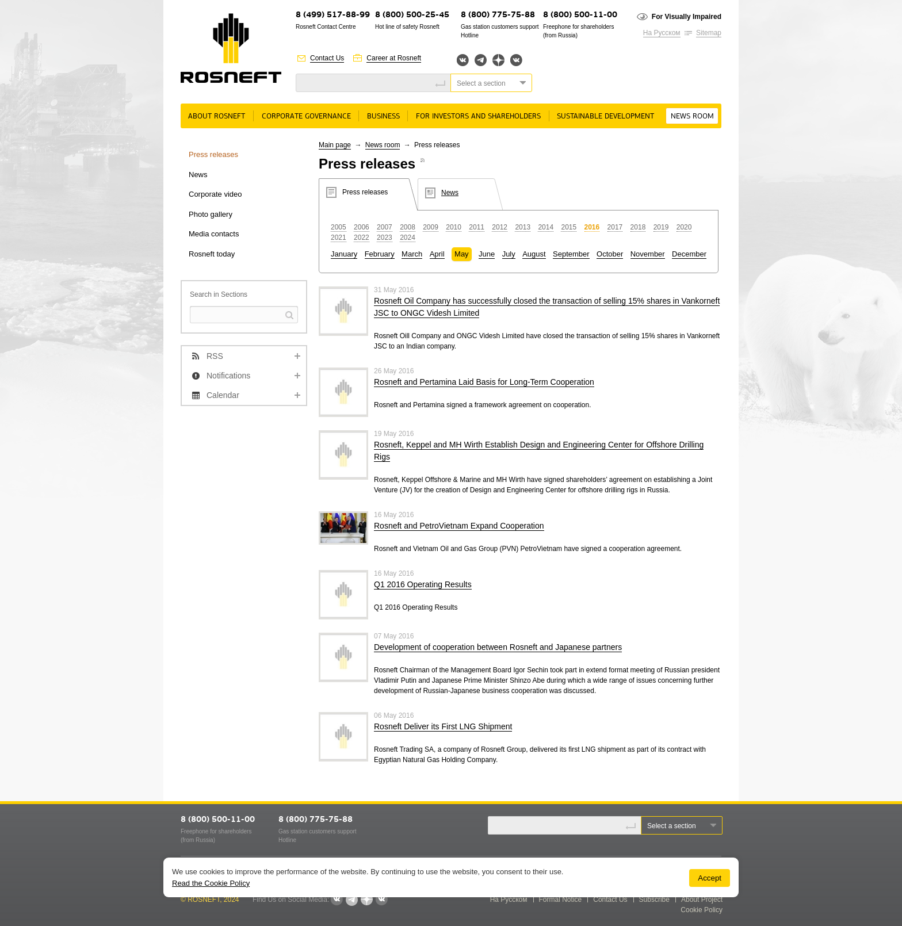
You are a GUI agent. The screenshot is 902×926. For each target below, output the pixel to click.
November (647, 254)
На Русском (662, 33)
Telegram (481, 60)
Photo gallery (210, 214)
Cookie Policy (702, 910)
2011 (476, 227)
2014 (545, 227)
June (487, 254)
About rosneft (216, 116)
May (461, 254)
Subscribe (654, 900)
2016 (592, 227)
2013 (522, 227)
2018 (638, 227)
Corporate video (215, 194)
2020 (684, 227)
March (412, 254)
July (508, 254)
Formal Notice (560, 900)
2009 (430, 227)
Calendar (223, 395)
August (533, 254)
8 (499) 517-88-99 (333, 15)
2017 (615, 227)
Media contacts (214, 233)
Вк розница (516, 60)
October (610, 254)
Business (383, 116)
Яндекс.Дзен (498, 60)
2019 (661, 227)
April (437, 254)
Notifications (228, 375)
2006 (361, 227)
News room (692, 116)
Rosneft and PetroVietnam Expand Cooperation (459, 525)
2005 (338, 227)
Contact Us (327, 58)
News (198, 174)
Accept (709, 878)
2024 (407, 238)
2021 (338, 238)
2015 (568, 227)
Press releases (213, 154)
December (689, 254)
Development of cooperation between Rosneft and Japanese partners (498, 647)
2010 (453, 227)
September (571, 254)
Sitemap (708, 33)
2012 (499, 227)
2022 (361, 238)
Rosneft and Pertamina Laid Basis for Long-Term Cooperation (484, 382)
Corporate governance (306, 116)
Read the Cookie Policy (211, 883)
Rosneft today (212, 254)
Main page (335, 145)
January (344, 254)
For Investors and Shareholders (478, 116)
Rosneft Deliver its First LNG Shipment (443, 726)
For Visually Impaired (686, 17)
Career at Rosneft (393, 58)
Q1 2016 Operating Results (423, 584)
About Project (702, 900)
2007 (384, 227)
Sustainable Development (605, 116)
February (380, 254)
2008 (407, 227)
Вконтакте (463, 60)
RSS (215, 356)
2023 (384, 238)
